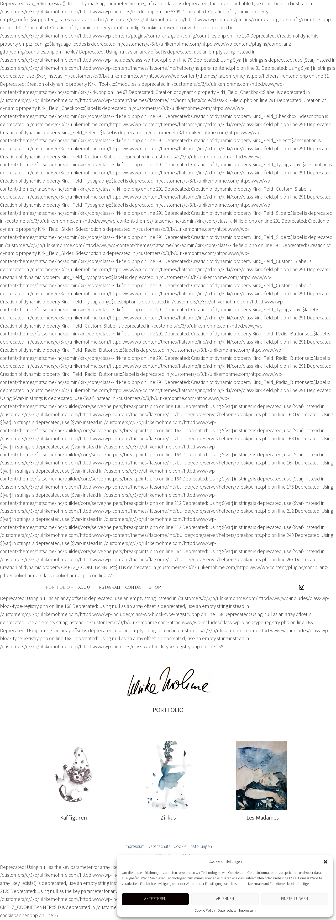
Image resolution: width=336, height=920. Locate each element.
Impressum (247, 910)
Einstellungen (294, 898)
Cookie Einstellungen (193, 846)
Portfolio (60, 587)
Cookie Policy (205, 910)
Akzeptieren (155, 898)
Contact (134, 587)
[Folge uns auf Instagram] (301, 588)
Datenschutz (227, 910)
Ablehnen (225, 898)
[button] (325, 861)
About (85, 587)
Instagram (108, 587)
